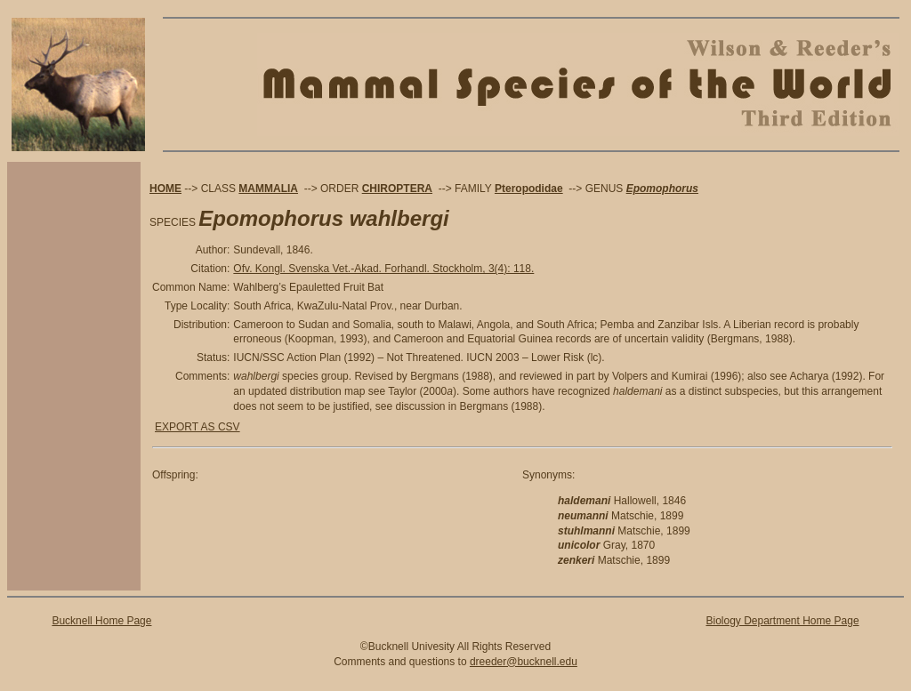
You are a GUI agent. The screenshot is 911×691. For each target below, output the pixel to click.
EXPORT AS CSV (197, 427)
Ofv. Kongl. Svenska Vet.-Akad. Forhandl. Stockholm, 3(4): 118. (383, 268)
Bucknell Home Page (101, 621)
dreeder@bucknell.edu (523, 661)
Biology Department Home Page (782, 621)
